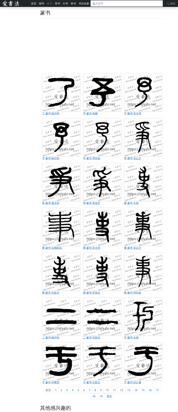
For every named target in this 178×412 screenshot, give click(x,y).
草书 (57, 3)
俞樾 (95, 113)
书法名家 (84, 3)
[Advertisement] (102, 46)
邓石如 (96, 158)
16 (150, 390)
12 (121, 390)
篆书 (49, 3)
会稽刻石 (56, 248)
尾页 (109, 396)
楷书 (41, 3)
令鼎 (136, 203)
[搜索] (126, 3)
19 (101, 396)
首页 (33, 3)
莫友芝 (96, 203)
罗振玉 (96, 292)
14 (135, 390)
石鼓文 (55, 292)
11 (114, 390)
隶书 (73, 3)
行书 (65, 3)
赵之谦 (137, 382)
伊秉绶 (55, 382)
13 (128, 390)
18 (93, 396)
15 (143, 390)
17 (157, 390)
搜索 (171, 3)
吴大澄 (137, 113)
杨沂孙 (55, 113)
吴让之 (137, 158)
